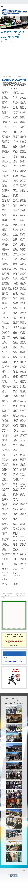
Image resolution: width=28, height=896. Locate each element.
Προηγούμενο (10, 593)
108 (14, 595)
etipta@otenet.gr (7, 2)
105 (5, 595)
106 (8, 595)
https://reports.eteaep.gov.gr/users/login (14, 641)
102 (21, 593)
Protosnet (16, 876)
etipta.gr (3, 881)
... (2, 595)
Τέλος (3, 597)
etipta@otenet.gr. (17, 86)
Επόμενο (22, 595)
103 (24, 593)
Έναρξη (3, 593)
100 (15, 593)
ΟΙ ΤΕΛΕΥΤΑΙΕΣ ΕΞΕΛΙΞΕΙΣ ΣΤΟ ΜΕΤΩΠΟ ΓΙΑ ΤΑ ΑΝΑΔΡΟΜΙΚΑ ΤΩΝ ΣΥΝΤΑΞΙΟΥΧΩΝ (12, 36)
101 (18, 593)
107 (11, 595)
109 (17, 595)
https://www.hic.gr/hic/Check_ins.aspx (14, 661)
